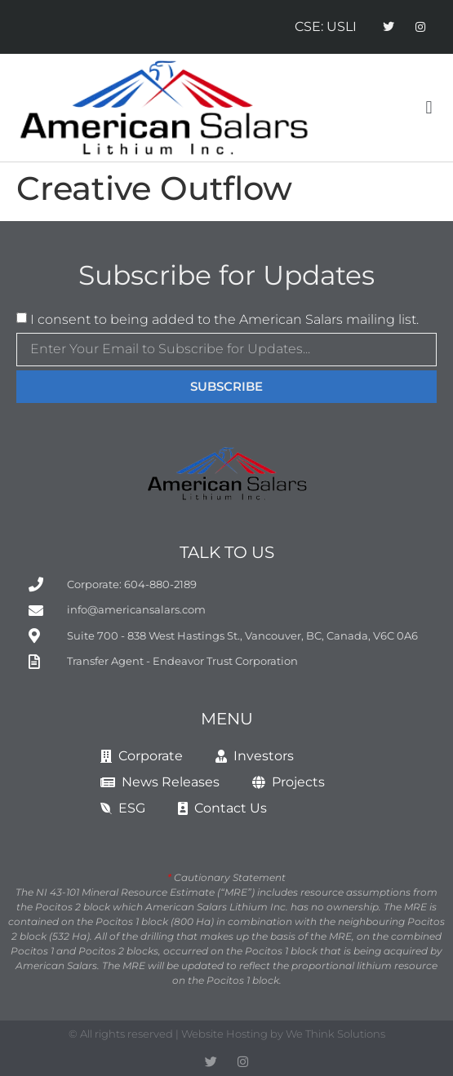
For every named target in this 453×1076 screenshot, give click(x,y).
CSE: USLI (326, 26)
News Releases (160, 782)
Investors (254, 756)
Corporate (141, 756)
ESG (122, 808)
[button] (429, 108)
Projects (288, 782)
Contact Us (222, 808)
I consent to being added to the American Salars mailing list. (224, 319)
